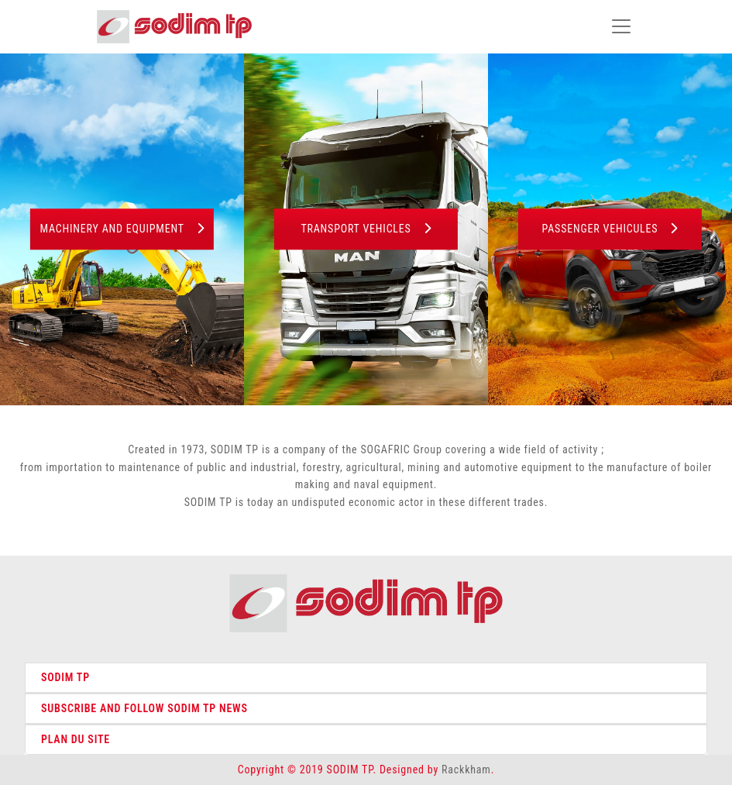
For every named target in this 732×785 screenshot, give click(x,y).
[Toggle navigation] (621, 26)
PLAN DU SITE (75, 739)
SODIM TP (65, 677)
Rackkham (466, 769)
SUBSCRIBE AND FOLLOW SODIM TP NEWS (144, 708)
